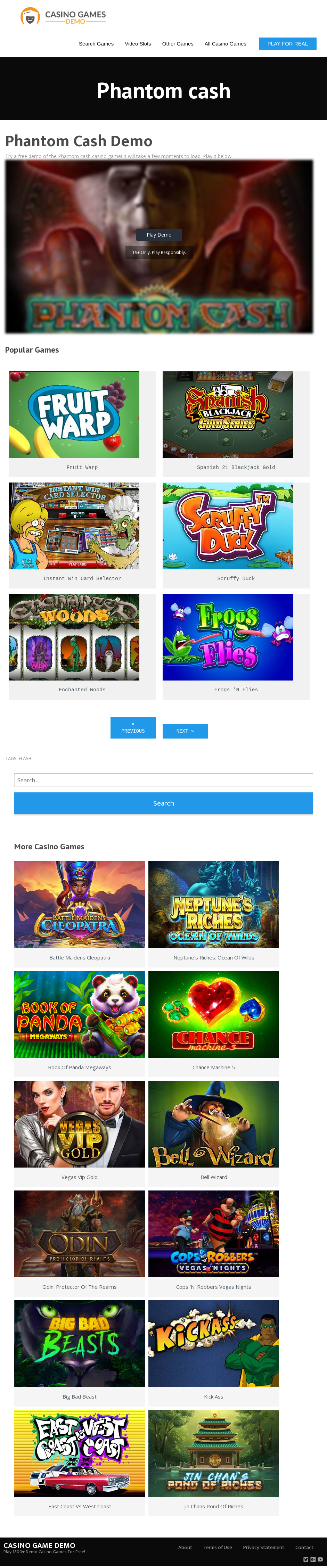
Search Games (96, 44)
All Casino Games (225, 44)
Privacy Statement (263, 1547)
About (185, 1547)
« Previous (133, 727)
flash (25, 759)
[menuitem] (96, 43)
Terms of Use (217, 1547)
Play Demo (159, 234)
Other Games (178, 44)
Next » (185, 731)
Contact (304, 1547)
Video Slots (138, 44)
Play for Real (288, 44)
